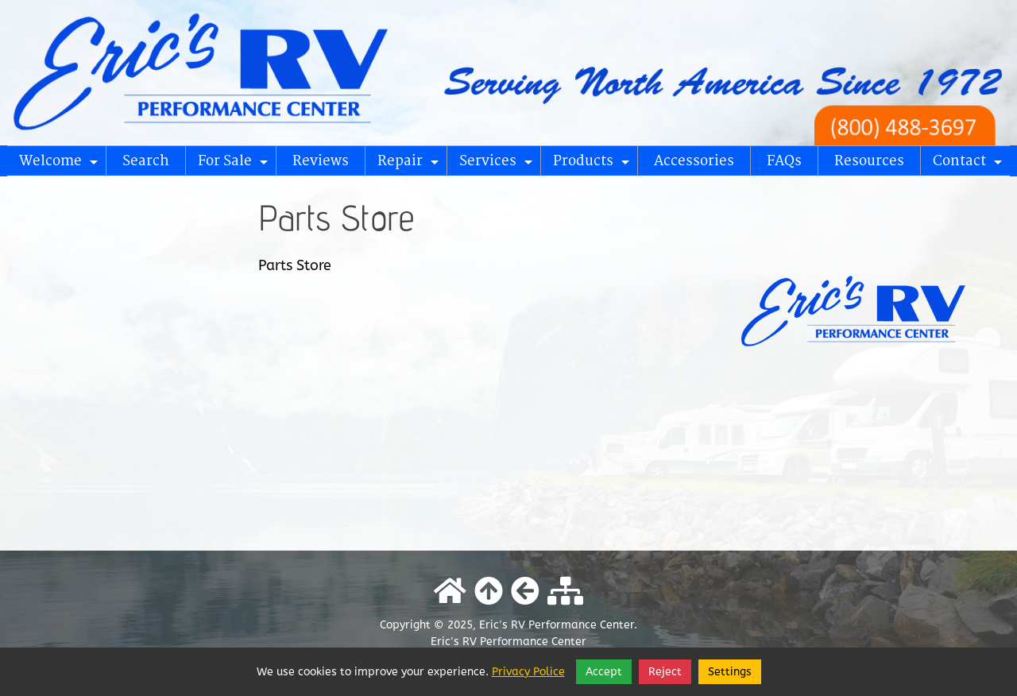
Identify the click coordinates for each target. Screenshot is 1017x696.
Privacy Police (528, 672)
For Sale (235, 164)
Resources (869, 161)
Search (145, 161)
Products (593, 164)
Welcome (60, 164)
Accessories (694, 161)
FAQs (784, 161)
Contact (970, 164)
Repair (410, 164)
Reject (665, 672)
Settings (730, 672)
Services (498, 164)
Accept (604, 672)
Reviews (320, 161)
